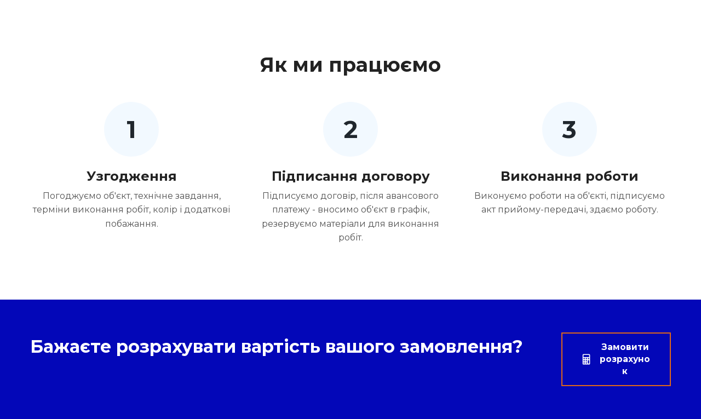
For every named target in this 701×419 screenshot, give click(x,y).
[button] (616, 359)
